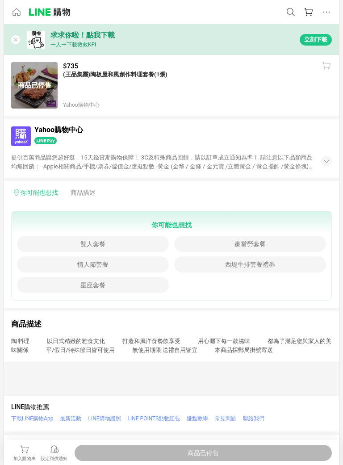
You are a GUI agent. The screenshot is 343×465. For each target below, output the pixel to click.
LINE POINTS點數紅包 (154, 418)
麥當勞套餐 (250, 243)
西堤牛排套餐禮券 (250, 264)
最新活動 (70, 418)
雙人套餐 (92, 243)
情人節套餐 (93, 264)
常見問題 (225, 418)
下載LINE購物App (32, 418)
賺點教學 (197, 418)
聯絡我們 (253, 418)
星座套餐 (92, 285)
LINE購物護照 (104, 418)
